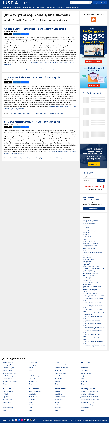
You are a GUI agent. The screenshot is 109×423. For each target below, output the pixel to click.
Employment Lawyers (9, 373)
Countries (57, 408)
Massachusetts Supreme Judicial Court (93, 268)
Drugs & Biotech (87, 247)
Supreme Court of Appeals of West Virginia (43, 69)
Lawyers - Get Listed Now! (93, 186)
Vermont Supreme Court (89, 347)
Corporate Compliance (89, 241)
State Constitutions (35, 391)
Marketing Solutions (72, 7)
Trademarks (58, 405)
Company (65, 420)
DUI (30, 373)
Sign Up (103, 2)
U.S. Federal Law (9, 389)
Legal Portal (57, 420)
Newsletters (60, 7)
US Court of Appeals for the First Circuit (93, 329)
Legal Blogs (58, 394)
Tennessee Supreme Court (90, 293)
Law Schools (40, 7)
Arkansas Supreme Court (89, 223)
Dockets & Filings (8, 408)
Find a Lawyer (6, 7)
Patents (56, 402)
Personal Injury (87, 277)
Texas (30, 408)
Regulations (6, 397)
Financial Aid (84, 370)
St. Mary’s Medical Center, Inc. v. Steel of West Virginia (32, 77)
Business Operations (61, 368)
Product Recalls (59, 399)
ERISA (84, 250)
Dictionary (83, 365)
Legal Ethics (86, 264)
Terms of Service (79, 420)
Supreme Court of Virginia (90, 289)
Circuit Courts (7, 402)
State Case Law (33, 397)
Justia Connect (47, 420)
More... (5, 384)
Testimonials (84, 408)
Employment (58, 370)
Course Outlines (85, 373)
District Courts (7, 405)
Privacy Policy (89, 420)
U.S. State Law (34, 389)
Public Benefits (87, 281)
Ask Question (93, 208)
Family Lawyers (7, 378)
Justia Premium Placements (89, 397)
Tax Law (85, 291)
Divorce (31, 370)
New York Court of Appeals (90, 273)
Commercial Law (87, 236)
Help (71, 420)
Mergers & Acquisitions (24, 69)
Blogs (82, 378)
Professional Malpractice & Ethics (92, 279)
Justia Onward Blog (86, 405)
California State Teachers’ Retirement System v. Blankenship (35, 28)
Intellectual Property (88, 259)
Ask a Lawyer (16, 7)
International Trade (60, 376)
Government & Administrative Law (92, 252)
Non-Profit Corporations (89, 275)
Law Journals (84, 376)
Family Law (32, 378)
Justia (8, 420)
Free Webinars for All (92, 93)
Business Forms (59, 397)
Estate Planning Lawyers (10, 376)
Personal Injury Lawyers (10, 381)
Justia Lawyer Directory (87, 394)
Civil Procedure (87, 232)
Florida (31, 402)
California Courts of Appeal (90, 231)
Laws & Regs (50, 7)
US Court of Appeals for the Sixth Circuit (94, 345)
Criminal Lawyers (8, 370)
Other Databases (60, 389)
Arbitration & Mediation (89, 222)
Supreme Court (7, 399)
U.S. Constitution (8, 391)
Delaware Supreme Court (90, 245)
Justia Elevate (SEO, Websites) (89, 399)
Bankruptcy (86, 227)
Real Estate (58, 378)
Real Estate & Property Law (90, 282)
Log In (96, 2)
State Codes (32, 394)
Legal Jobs (57, 391)
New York (32, 405)
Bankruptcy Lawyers (9, 365)
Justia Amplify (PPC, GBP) (88, 402)
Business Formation (60, 365)
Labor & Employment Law (90, 263)
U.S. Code (5, 394)
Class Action (86, 234)
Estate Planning (34, 376)
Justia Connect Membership (89, 391)
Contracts (85, 239)
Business (57, 362)
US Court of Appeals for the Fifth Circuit (93, 327)
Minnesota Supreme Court (90, 272)
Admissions (84, 368)
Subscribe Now (94, 164)
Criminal (31, 368)
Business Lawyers (8, 368)
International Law (87, 261)
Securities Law (87, 284)
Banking (85, 225)
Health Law (86, 254)
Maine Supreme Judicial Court (91, 266)
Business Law (14, 69)
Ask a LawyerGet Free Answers (91, 198)
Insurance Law (87, 257)
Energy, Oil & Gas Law (89, 248)
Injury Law (85, 256)
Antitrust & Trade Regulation (18, 113)
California (32, 399)
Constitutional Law (88, 238)
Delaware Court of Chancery (90, 243)
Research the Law (28, 7)
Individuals (33, 362)
